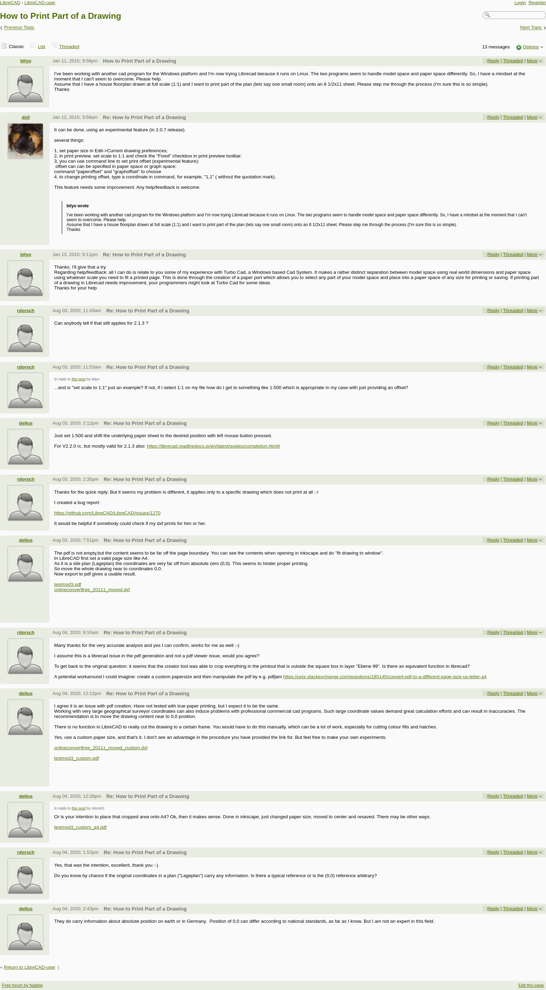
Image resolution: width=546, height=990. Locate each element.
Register (537, 2)
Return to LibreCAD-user (29, 967)
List (41, 46)
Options (531, 46)
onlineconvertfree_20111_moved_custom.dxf (100, 747)
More (532, 60)
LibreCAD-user (39, 2)
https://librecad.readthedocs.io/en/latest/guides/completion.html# (213, 446)
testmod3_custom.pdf (76, 758)
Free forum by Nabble (22, 985)
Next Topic (531, 27)
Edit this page (531, 985)
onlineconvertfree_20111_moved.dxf (92, 589)
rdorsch (25, 310)
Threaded (69, 46)
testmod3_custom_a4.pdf (80, 827)
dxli (26, 117)
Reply (493, 60)
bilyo (25, 60)
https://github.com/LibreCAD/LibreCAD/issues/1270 (107, 513)
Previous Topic (19, 27)
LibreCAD (10, 2)
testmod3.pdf (67, 584)
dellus (26, 423)
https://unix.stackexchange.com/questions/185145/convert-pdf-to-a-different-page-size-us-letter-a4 (385, 676)
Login (520, 2)
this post (79, 379)
